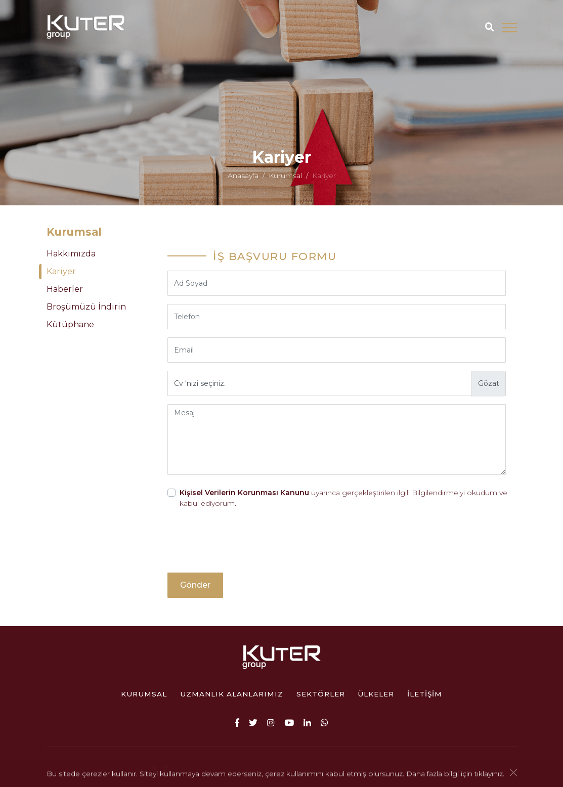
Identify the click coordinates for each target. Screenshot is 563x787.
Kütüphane (70, 324)
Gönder (195, 585)
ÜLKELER (376, 694)
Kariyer (61, 271)
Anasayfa (243, 179)
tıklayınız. (489, 774)
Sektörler (320, 694)
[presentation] (244, 544)
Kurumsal (285, 179)
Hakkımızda (71, 253)
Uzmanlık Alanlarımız (231, 694)
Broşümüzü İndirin (86, 307)
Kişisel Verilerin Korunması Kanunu (244, 492)
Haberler (65, 289)
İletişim (424, 694)
